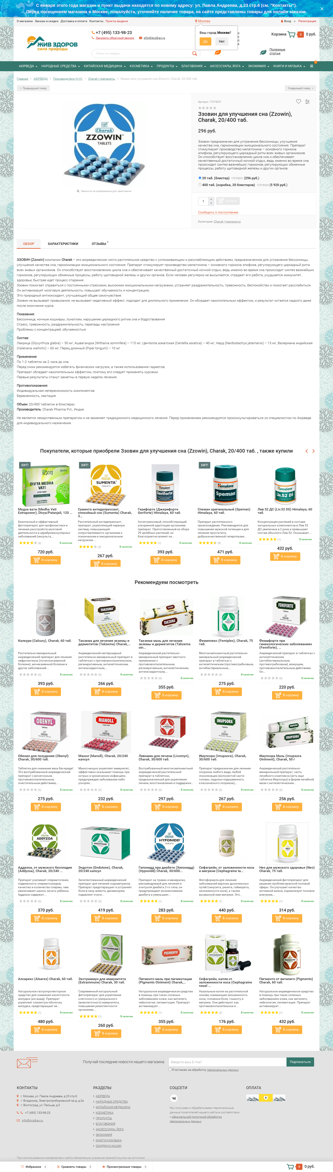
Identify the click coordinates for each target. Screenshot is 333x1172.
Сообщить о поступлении (218, 212)
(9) (210, 543)
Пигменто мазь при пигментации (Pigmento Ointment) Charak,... (165, 980)
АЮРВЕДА (26, 66)
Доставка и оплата (74, 21)
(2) (90, 547)
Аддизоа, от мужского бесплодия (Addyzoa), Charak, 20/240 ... (45, 869)
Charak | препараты (227, 221)
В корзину (49, 560)
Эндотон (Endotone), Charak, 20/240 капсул (100, 869)
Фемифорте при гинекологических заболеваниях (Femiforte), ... (285, 644)
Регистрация (307, 21)
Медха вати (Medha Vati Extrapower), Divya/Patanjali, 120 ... (45, 511)
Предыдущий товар (33, 88)
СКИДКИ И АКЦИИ (108, 1146)
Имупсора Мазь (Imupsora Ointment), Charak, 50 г (280, 757)
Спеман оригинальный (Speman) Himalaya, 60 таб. (224, 511)
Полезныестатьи (277, 51)
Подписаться (300, 1062)
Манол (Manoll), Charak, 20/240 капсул (103, 757)
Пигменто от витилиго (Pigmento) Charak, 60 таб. (286, 980)
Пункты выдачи (117, 21)
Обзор (28, 244)
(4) (30, 543)
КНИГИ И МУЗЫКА (287, 66)
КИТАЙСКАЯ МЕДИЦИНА (103, 66)
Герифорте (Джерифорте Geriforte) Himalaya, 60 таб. (159, 511)
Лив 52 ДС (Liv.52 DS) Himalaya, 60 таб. (285, 511)
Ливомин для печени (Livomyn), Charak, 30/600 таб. (164, 757)
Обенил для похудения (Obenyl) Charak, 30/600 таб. (43, 757)
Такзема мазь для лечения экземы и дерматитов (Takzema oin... (164, 644)
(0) (30, 674)
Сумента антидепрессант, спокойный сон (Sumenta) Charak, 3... (105, 512)
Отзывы (100, 243)
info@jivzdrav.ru (154, 38)
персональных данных (223, 1069)
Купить (232, 201)
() (229, 178)
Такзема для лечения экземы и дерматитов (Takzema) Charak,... (104, 642)
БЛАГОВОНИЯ (192, 66)
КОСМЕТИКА (139, 66)
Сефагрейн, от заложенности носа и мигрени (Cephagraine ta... (226, 869)
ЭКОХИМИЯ (257, 66)
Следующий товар (300, 88)
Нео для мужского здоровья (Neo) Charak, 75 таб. (287, 869)
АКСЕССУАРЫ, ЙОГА (225, 66)
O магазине (25, 21)
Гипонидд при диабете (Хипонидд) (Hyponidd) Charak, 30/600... (166, 869)
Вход (286, 21)
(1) (150, 543)
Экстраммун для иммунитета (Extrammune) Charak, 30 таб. (102, 980)
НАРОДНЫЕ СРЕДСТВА (58, 66)
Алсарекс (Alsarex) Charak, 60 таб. (45, 979)
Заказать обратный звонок (115, 38)
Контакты (96, 21)
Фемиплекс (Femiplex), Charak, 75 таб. (226, 642)
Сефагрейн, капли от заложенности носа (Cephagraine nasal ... (225, 982)
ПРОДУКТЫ (165, 66)
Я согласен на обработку (204, 1069)
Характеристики (63, 244)
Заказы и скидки (46, 21)
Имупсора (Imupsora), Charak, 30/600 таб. (222, 757)
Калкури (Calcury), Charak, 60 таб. (45, 641)
